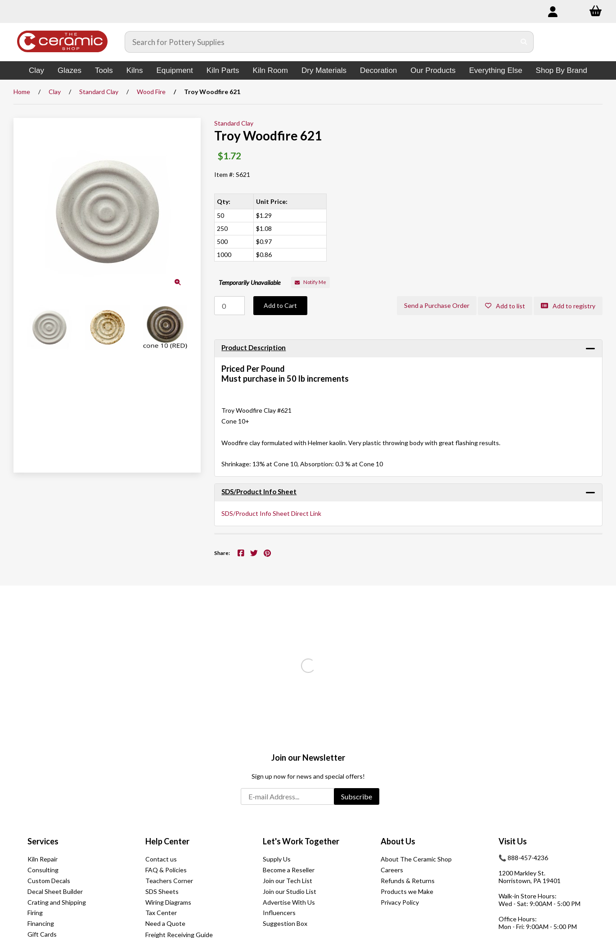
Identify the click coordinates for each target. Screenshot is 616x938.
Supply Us (277, 859)
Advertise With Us (289, 902)
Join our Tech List (287, 880)
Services (42, 841)
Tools (104, 70)
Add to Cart (280, 305)
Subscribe (356, 796)
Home (21, 91)
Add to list (505, 306)
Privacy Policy (400, 902)
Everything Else (495, 70)
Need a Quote (165, 923)
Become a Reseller (289, 870)
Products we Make (407, 891)
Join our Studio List (289, 891)
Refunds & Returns (408, 880)
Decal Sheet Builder (55, 891)
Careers (392, 870)
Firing (35, 912)
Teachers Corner (169, 880)
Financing (40, 923)
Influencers (279, 912)
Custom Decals (48, 880)
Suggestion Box (285, 923)
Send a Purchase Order (436, 305)
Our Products (432, 70)
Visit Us (513, 841)
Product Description (253, 347)
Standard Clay (98, 91)
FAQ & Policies (166, 870)
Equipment (175, 70)
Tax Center (161, 912)
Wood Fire (151, 91)
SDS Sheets (162, 891)
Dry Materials (323, 70)
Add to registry (568, 306)
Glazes (69, 70)
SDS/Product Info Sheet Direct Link (271, 513)
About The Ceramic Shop (416, 859)
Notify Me (310, 282)
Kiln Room (270, 70)
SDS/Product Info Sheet (259, 491)
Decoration (378, 70)
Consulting (42, 870)
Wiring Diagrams (168, 902)
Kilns (134, 70)
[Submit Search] (524, 42)
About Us (398, 841)
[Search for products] (320, 42)
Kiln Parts (223, 70)
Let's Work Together (301, 841)
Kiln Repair (42, 859)
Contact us (161, 859)
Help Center (167, 841)
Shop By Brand (561, 70)
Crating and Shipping (56, 902)
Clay (36, 70)
